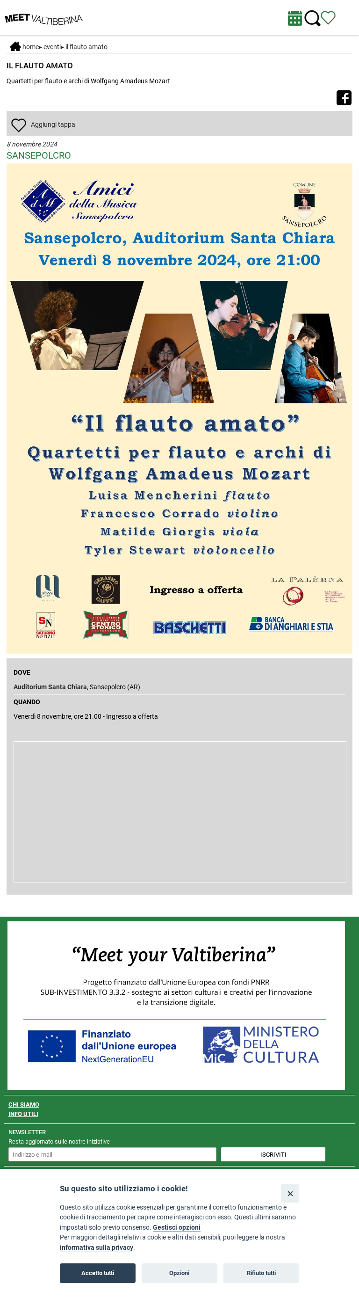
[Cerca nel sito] (312, 18)
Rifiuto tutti (261, 1272)
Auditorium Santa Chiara (50, 687)
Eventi (52, 47)
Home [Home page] (24, 47)
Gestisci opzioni (177, 1228)
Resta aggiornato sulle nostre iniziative (59, 1141)
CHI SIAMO (23, 1104)
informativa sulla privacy (96, 1248)
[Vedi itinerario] (328, 17)
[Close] (290, 1193)
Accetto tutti (97, 1272)
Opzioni (179, 1272)
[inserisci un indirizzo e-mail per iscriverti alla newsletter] (112, 1154)
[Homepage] (44, 17)
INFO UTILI (23, 1113)
